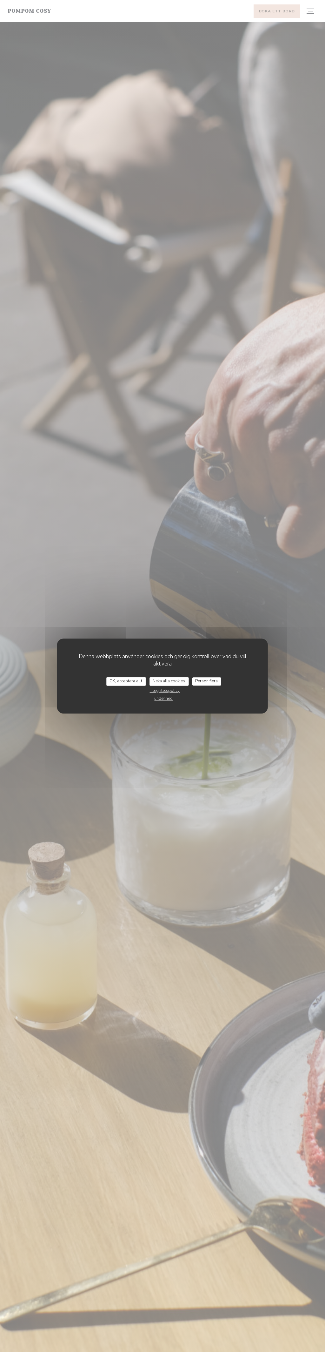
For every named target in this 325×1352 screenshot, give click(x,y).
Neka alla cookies (169, 681)
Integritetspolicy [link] (164, 690)
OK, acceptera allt (125, 681)
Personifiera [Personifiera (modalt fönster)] (206, 681)
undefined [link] (163, 698)
